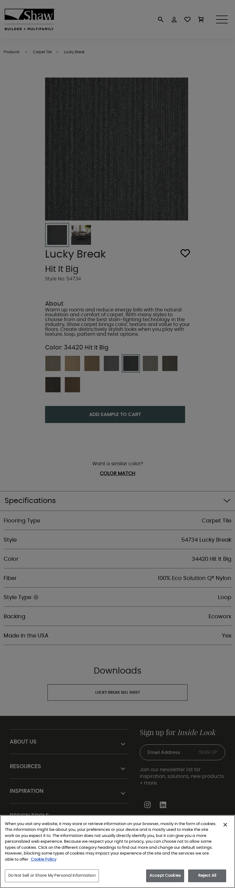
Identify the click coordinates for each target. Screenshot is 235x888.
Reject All (207, 876)
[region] (117, 851)
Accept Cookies (165, 876)
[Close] (225, 824)
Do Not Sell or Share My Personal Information (52, 876)
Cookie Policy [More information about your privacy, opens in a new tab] (43, 860)
